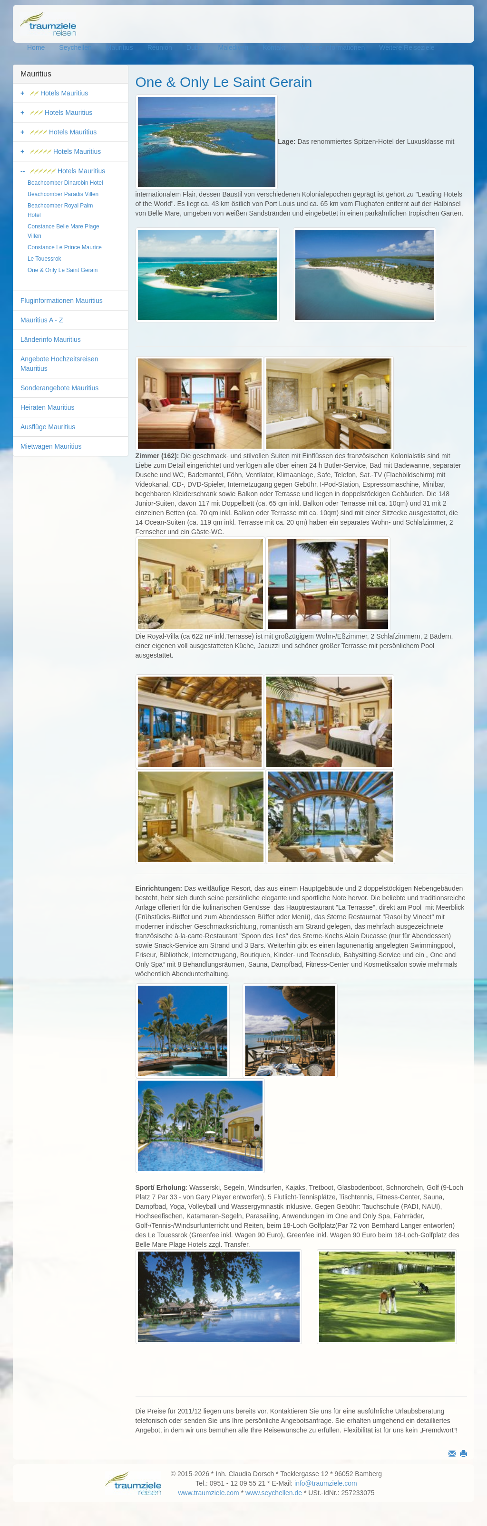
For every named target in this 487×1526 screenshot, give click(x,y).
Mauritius (119, 47)
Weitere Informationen (332, 47)
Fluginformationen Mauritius (61, 300)
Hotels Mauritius (59, 93)
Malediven (233, 47)
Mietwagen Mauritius (50, 446)
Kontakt (274, 47)
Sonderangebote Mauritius (59, 388)
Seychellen (75, 47)
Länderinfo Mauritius (50, 339)
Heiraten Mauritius (47, 407)
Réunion (159, 47)
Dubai (195, 47)
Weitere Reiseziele (406, 47)
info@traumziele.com (325, 1483)
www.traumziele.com (208, 1493)
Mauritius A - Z (41, 320)
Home (36, 47)
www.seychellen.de (273, 1493)
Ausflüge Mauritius (47, 427)
